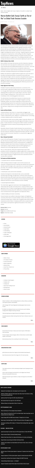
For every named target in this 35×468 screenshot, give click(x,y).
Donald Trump (13, 210)
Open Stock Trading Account (9, 285)
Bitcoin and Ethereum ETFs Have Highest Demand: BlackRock (11, 410)
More (32, 320)
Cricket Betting (7, 230)
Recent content (7, 289)
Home (2, 11)
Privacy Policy (6, 268)
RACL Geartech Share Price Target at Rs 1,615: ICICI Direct (11, 400)
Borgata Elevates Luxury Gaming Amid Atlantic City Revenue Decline (12, 440)
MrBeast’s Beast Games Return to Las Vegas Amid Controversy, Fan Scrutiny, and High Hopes (16, 437)
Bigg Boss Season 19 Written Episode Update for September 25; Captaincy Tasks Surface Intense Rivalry (17, 452)
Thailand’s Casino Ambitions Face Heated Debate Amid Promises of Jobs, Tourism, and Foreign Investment (16, 443)
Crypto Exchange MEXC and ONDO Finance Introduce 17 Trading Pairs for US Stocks (15, 417)
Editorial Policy (7, 265)
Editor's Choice (7, 257)
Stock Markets (6, 225)
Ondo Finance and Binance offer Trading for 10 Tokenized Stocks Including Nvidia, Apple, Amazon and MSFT (17, 423)
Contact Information (8, 261)
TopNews (7, 3)
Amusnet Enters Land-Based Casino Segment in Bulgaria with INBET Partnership (14, 458)
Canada (11, 212)
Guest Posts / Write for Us (9, 267)
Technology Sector (7, 236)
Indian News (6, 234)
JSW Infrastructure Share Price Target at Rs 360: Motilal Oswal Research (16, 352)
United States (7, 212)
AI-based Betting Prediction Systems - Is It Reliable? (10, 461)
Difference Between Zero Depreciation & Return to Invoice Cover (12, 403)
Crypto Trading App (7, 232)
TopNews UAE (6, 282)
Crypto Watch (6, 228)
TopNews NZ (6, 283)
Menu (3, 7)
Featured (6, 209)
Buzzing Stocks (7, 287)
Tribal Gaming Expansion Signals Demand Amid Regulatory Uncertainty (16, 313)
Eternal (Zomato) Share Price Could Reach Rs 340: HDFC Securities (15, 339)
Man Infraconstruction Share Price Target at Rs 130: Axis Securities (15, 355)
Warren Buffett (7, 210)
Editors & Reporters (8, 263)
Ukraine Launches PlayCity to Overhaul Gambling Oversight (11, 434)
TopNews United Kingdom (9, 280)
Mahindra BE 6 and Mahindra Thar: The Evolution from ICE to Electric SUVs (13, 391)
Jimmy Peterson (4, 21)
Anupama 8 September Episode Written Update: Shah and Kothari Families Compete (15, 463)
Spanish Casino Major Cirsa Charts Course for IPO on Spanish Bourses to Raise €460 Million (16, 431)
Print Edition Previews (8, 259)
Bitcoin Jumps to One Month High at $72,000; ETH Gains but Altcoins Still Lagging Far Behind (17, 420)
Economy (9, 207)
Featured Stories (7, 227)
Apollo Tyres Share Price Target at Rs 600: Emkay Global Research (12, 397)
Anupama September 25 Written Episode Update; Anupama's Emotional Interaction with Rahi (16, 455)
